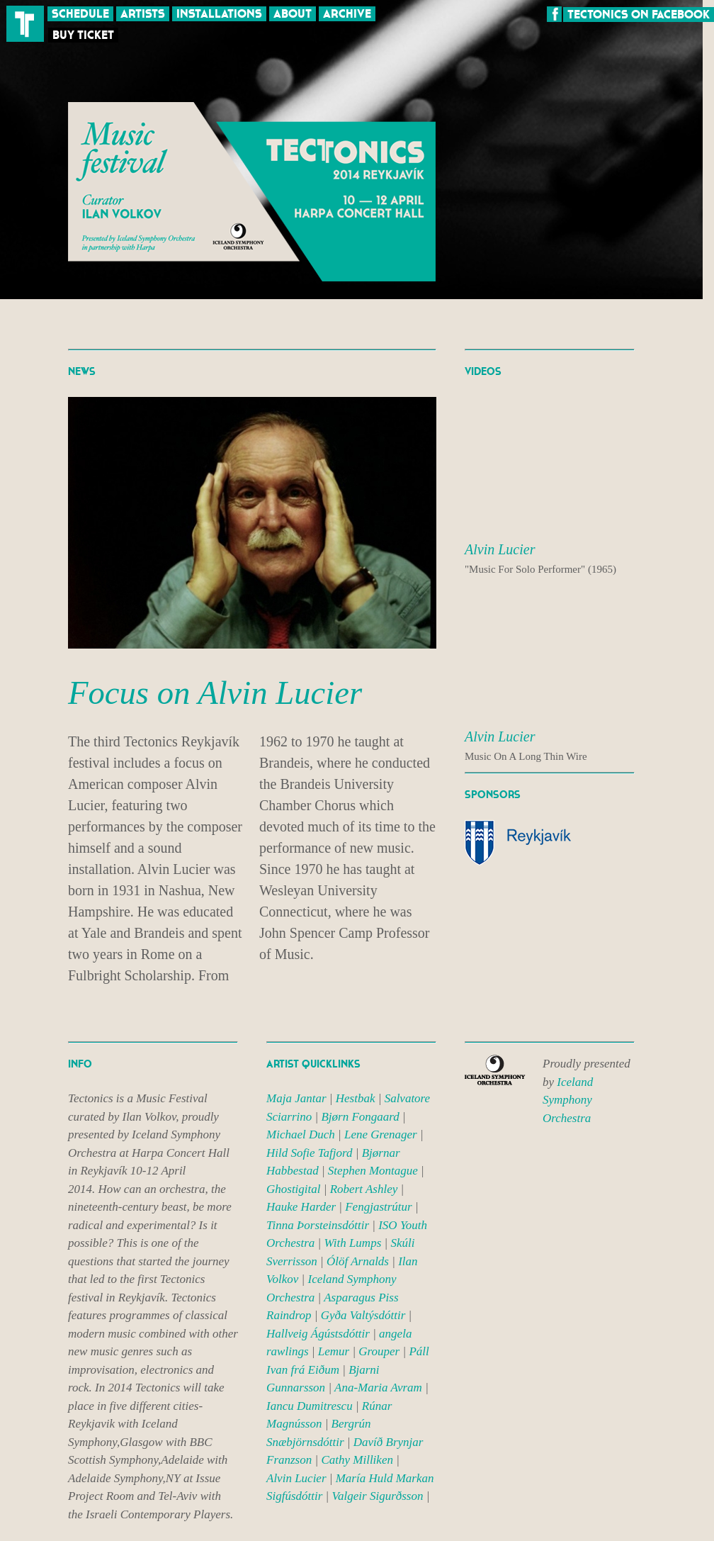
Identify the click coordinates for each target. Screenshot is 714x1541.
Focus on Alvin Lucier (215, 692)
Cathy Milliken (357, 1460)
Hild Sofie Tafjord (309, 1153)
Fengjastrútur (378, 1207)
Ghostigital (293, 1189)
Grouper (379, 1351)
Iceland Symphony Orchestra (568, 1100)
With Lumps (353, 1243)
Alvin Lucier (296, 1478)
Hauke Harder (301, 1207)
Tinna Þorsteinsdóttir (317, 1225)
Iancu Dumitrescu (309, 1406)
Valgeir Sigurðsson (378, 1496)
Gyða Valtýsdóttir (363, 1315)
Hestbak (355, 1098)
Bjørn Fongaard (360, 1116)
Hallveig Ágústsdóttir (318, 1333)
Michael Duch (300, 1134)
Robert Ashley (364, 1189)
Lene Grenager (380, 1134)
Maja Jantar (296, 1098)
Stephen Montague (373, 1170)
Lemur (333, 1351)
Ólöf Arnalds (358, 1261)
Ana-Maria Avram (378, 1387)
